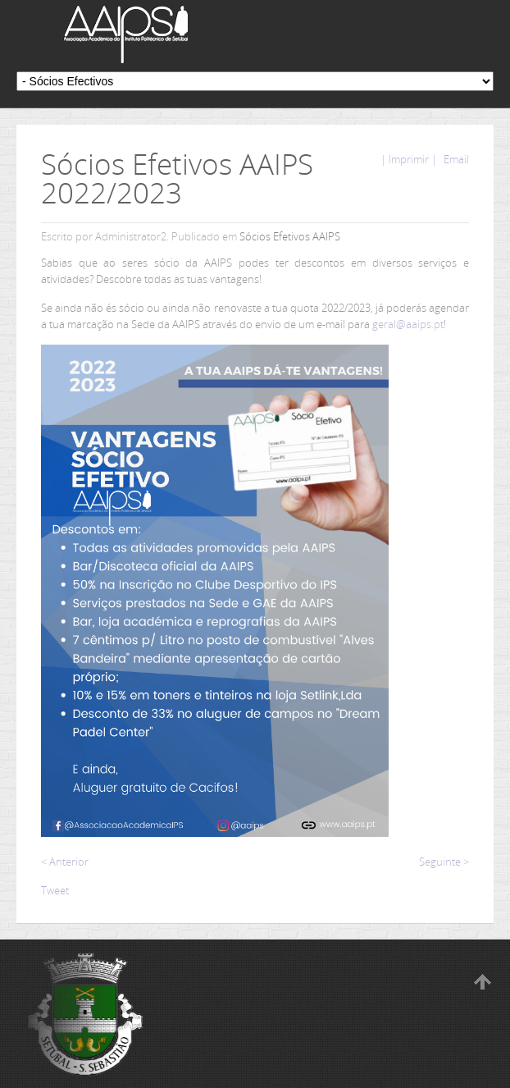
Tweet (55, 890)
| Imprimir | (408, 159)
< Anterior (65, 861)
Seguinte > (444, 861)
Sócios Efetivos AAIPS (289, 236)
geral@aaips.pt (408, 324)
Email (455, 159)
